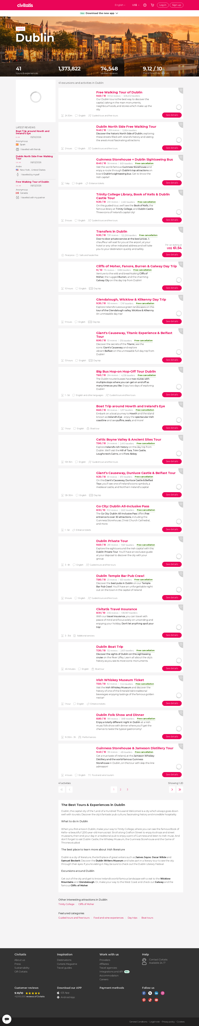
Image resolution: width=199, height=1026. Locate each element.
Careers (103, 979)
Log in (162, 5)
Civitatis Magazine (67, 964)
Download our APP (69, 987)
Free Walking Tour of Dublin (32, 182)
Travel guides (64, 967)
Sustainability (21, 967)
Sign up (176, 5)
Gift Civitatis (20, 971)
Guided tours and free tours (74, 917)
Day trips (133, 917)
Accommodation (109, 975)
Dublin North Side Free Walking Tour (34, 157)
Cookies (181, 1021)
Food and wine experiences (109, 917)
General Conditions (138, 1021)
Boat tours (147, 917)
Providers (104, 960)
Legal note (154, 1021)
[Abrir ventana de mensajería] (6, 1019)
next (171, 789)
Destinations (64, 960)
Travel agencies (108, 967)
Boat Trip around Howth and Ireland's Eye (32, 132)
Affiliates (104, 964)
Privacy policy (168, 1021)
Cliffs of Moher (86, 904)
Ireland (20, 28)
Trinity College (66, 904)
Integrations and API (111, 971)
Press (17, 964)
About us (19, 960)
